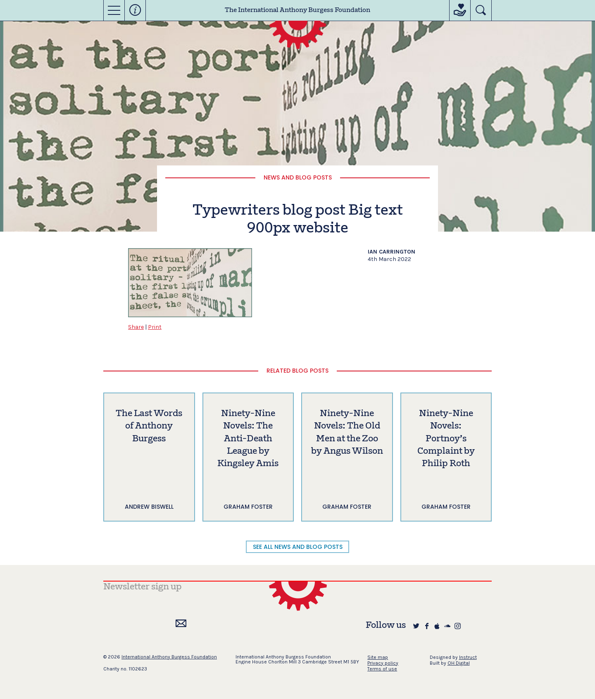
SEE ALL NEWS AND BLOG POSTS (298, 547)
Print (155, 326)
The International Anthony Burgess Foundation (297, 10)
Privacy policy (382, 663)
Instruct (468, 657)
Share (136, 326)
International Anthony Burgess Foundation (169, 657)
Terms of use (382, 669)
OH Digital (458, 663)
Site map (377, 657)
